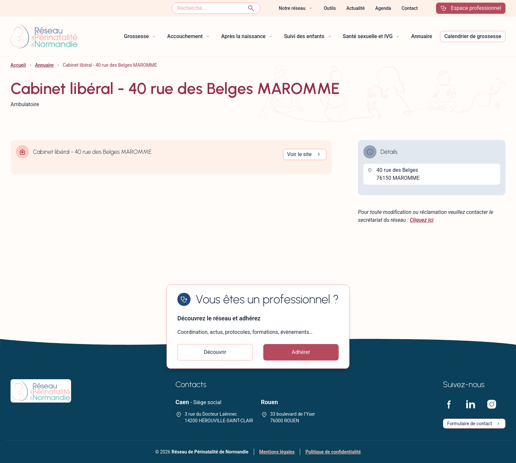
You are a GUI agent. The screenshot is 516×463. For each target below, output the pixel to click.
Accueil (18, 65)
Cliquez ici (421, 220)
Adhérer (301, 352)
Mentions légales (277, 451)
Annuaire (44, 65)
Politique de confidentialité (333, 451)
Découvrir (215, 352)
